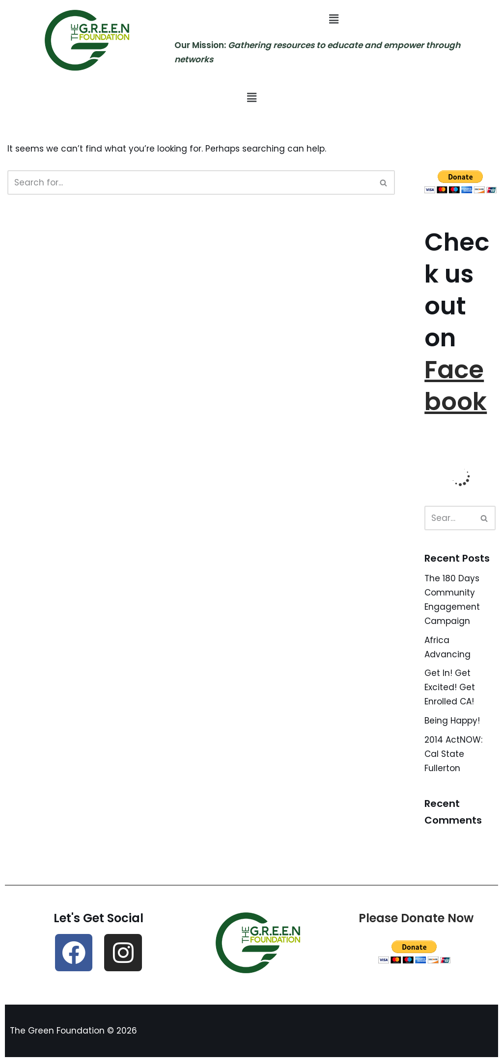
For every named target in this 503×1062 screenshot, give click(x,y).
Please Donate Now (416, 918)
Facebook (455, 386)
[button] (333, 19)
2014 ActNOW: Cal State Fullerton (453, 754)
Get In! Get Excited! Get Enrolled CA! (449, 687)
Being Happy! (452, 720)
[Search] (190, 182)
